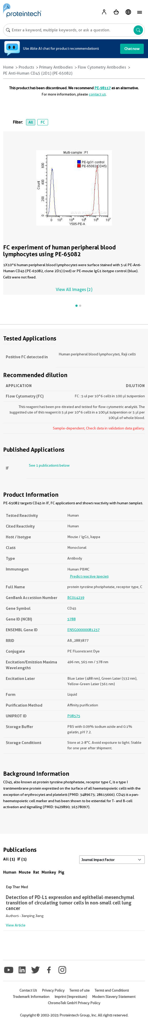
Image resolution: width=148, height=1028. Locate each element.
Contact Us (28, 990)
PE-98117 (102, 88)
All (30, 122)
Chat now (132, 49)
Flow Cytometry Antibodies (102, 67)
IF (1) (22, 859)
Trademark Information (31, 997)
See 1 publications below (49, 465)
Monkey (49, 872)
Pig (61, 872)
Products (26, 67)
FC (42, 122)
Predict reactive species (89, 576)
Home (8, 67)
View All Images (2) (74, 289)
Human (9, 872)
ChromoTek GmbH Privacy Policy (74, 1003)
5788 (71, 619)
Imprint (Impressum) (70, 997)
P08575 (73, 716)
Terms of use (79, 990)
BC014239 (75, 597)
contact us (97, 94)
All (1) (9, 859)
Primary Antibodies (56, 67)
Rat (36, 872)
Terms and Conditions (112, 990)
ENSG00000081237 (83, 630)
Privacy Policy (53, 990)
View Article (15, 925)
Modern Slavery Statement (113, 997)
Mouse (25, 872)
